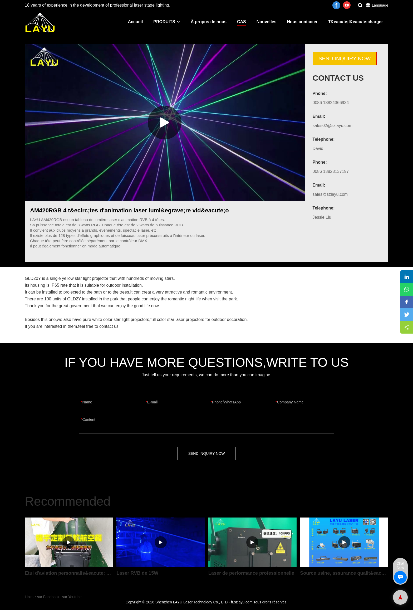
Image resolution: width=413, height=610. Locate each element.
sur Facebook (48, 597)
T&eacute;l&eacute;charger (355, 21)
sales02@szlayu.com (332, 125)
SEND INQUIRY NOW (344, 58)
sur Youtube (72, 597)
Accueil (135, 21)
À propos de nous (209, 21)
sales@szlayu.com (330, 194)
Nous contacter (302, 21)
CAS (241, 21)
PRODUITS (166, 21)
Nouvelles (267, 21)
